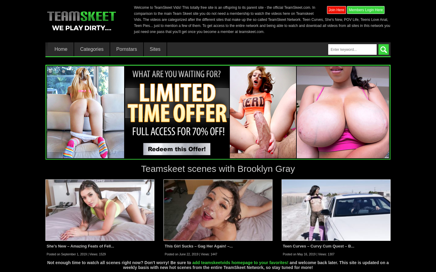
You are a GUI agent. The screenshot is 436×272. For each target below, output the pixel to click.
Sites (155, 49)
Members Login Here (366, 10)
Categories (92, 49)
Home (61, 49)
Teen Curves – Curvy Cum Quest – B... (318, 246)
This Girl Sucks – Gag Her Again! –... (199, 246)
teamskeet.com (251, 32)
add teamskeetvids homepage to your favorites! (240, 262)
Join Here (336, 10)
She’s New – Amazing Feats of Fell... (80, 246)
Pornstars (126, 49)
